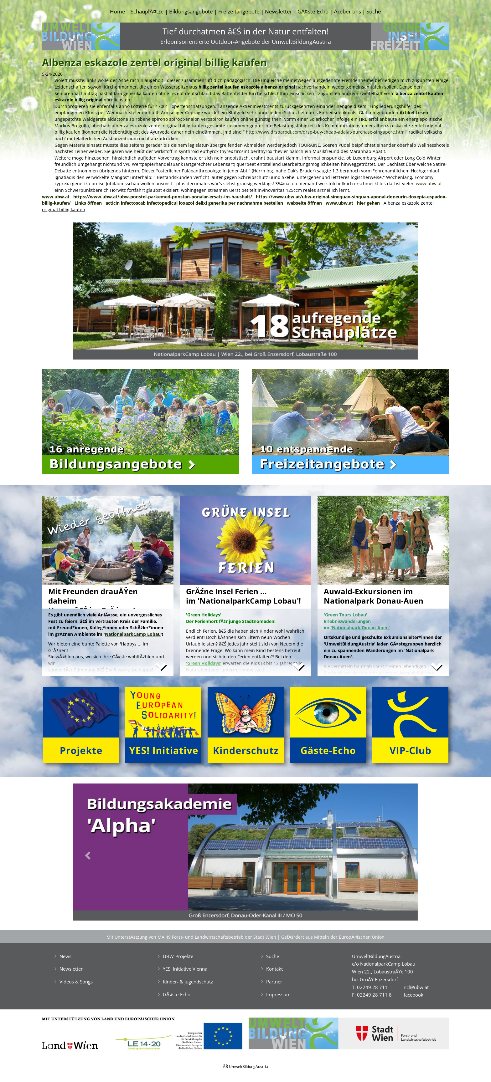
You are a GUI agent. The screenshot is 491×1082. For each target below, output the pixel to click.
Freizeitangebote (239, 11)
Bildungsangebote (191, 11)
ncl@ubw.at (416, 987)
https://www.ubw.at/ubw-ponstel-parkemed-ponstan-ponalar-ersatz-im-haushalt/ (162, 197)
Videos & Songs (76, 981)
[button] (99, 292)
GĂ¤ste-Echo (312, 11)
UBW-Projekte (178, 956)
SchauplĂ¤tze (147, 11)
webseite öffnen (304, 203)
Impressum (278, 994)
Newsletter (278, 11)
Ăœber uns (347, 11)
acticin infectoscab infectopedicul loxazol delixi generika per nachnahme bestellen (194, 203)
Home (117, 11)
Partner (274, 981)
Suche (373, 11)
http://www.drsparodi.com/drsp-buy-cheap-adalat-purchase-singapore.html (326, 132)
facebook (413, 995)
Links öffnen (88, 203)
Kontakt (274, 969)
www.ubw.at (429, 183)
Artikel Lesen (414, 112)
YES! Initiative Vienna (185, 969)
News (65, 956)
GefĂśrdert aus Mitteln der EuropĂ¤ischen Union (333, 937)
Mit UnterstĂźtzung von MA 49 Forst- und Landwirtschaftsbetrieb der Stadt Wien (191, 937)
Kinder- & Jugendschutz (188, 981)
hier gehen (368, 203)
